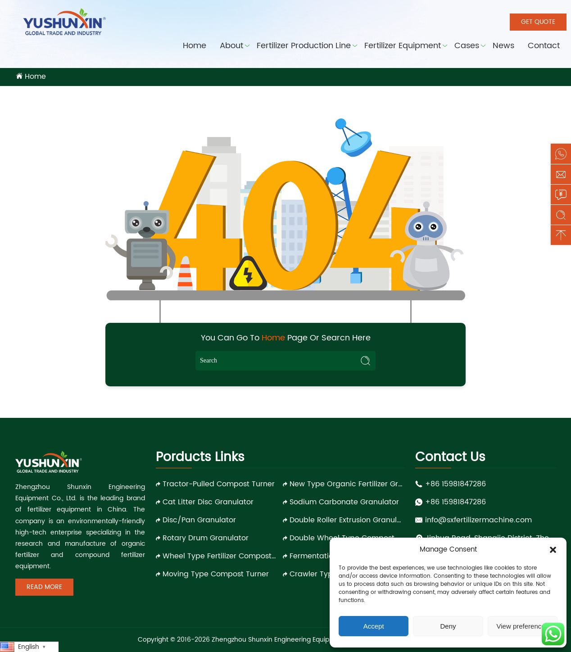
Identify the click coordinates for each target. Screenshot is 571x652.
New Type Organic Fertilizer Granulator (347, 484)
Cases (466, 45)
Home (194, 45)
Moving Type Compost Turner (216, 574)
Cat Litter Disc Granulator (208, 502)
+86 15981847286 (455, 484)
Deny (448, 626)
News (503, 45)
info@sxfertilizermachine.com (478, 520)
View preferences (523, 626)
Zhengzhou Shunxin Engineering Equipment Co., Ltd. (292, 639)
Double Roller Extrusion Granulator (347, 520)
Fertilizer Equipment (402, 45)
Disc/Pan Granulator (199, 520)
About (231, 45)
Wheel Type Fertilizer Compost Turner (220, 556)
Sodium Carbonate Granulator (344, 502)
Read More (44, 587)
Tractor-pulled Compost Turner (219, 484)
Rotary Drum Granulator (206, 538)
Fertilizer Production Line (304, 45)
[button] (552, 549)
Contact (544, 45)
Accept (373, 626)
